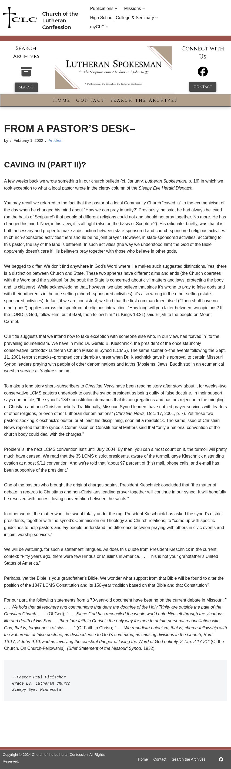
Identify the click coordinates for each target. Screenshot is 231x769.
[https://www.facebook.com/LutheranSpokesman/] (221, 759)
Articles (55, 140)
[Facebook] (203, 74)
